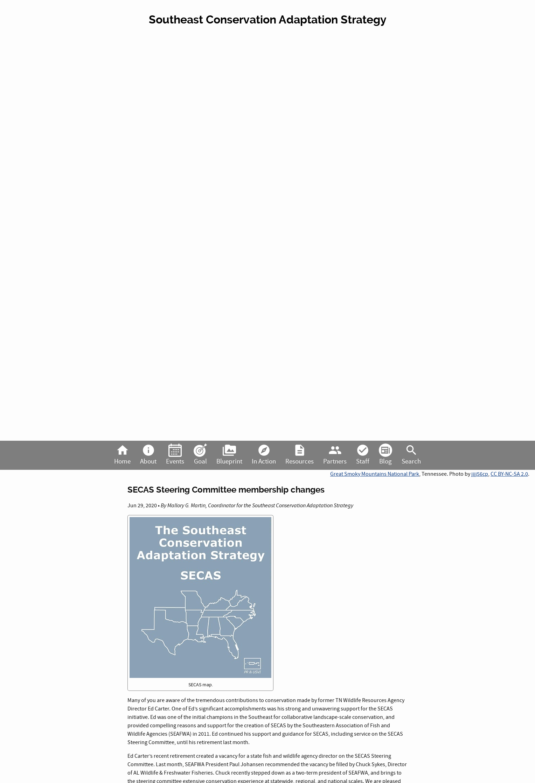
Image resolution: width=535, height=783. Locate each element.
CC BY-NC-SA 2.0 (509, 474)
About (148, 455)
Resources (299, 455)
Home (122, 455)
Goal (200, 455)
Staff (362, 455)
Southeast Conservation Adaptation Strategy (268, 19)
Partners (335, 455)
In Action (264, 455)
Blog (385, 455)
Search (411, 455)
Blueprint (229, 455)
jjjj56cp (479, 474)
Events (175, 455)
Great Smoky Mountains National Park (374, 474)
